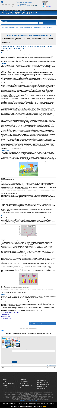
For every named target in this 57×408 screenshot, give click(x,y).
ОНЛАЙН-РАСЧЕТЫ (24, 383)
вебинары (10, 16)
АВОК (3, 12)
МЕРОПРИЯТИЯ (50, 16)
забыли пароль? (23, 10)
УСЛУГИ (19, 17)
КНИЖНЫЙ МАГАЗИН (24, 381)
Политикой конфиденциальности (35, 406)
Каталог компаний (41, 380)
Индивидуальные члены (30, 12)
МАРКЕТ (12, 17)
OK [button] (44, 406)
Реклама (21, 13)
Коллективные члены (9, 13)
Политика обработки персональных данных (28, 400)
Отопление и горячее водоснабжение (43, 27)
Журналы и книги (7, 377)
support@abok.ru (45, 1)
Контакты (29, 13)
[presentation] (17, 356)
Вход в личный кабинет (6, 10)
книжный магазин (30, 16)
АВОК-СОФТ (41, 16)
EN (45, 4)
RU (43, 4)
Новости (18, 12)
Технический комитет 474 (43, 384)
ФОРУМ (3, 16)
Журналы (10, 12)
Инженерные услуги (7, 387)
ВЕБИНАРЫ (22, 377)
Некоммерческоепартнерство (7, 2)
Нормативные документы (43, 382)
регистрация (16, 10)
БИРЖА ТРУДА (23, 379)
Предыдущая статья (6, 367)
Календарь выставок (42, 386)
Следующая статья (50, 367)
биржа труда (19, 16)
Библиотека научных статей (12, 27)
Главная (2, 27)
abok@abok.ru (45, 2)
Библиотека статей (41, 375)
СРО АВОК (26, 17)
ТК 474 (6, 17)
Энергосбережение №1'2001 (26, 27)
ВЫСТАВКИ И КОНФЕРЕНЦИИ (26, 385)
